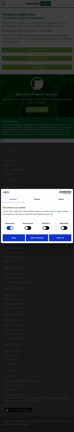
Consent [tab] (13, 199)
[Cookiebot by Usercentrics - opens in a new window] (61, 192)
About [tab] (61, 199)
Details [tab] (37, 199)
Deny (14, 238)
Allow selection (37, 238)
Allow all (60, 238)
